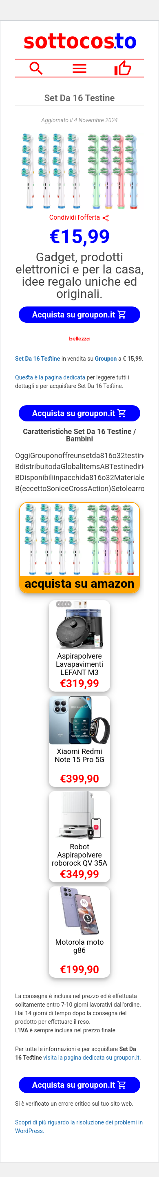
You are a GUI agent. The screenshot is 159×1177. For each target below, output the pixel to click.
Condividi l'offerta (79, 217)
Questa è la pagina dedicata (50, 377)
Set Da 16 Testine (37, 358)
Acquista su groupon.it (79, 315)
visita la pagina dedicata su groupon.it (91, 1057)
